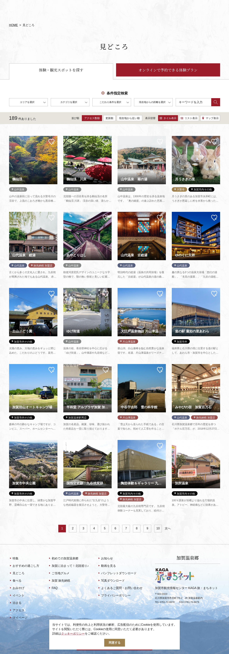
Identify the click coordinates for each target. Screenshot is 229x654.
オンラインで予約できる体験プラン (168, 70)
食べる (15, 581)
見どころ (16, 573)
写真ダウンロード (111, 581)
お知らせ (105, 559)
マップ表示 (210, 118)
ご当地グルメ (58, 573)
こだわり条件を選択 (114, 102)
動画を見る (107, 566)
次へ (168, 528)
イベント (16, 596)
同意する (115, 642)
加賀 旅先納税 (59, 581)
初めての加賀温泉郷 (63, 559)
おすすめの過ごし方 (24, 566)
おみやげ (16, 588)
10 (158, 528)
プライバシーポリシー (114, 596)
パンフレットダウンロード (117, 573)
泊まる (15, 603)
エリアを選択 (33, 102)
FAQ (53, 588)
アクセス (16, 610)
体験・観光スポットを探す (61, 70)
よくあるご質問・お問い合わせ (120, 588)
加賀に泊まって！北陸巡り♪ (68, 566)
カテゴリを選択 (73, 102)
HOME (13, 25)
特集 (14, 559)
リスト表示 (189, 118)
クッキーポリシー (73, 633)
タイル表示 (168, 118)
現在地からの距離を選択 (155, 102)
